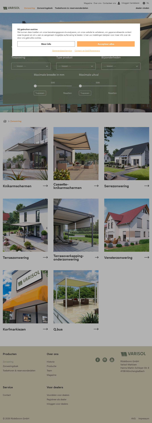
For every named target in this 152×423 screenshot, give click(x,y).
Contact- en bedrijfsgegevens (87, 50)
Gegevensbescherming (62, 50)
